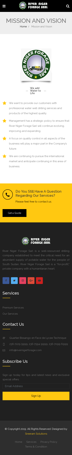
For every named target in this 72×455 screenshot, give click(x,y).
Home (23, 26)
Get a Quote (14, 213)
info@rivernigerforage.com (25, 350)
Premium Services (13, 307)
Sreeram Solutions (36, 433)
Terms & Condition (36, 446)
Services (31, 441)
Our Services (10, 313)
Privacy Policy (48, 441)
